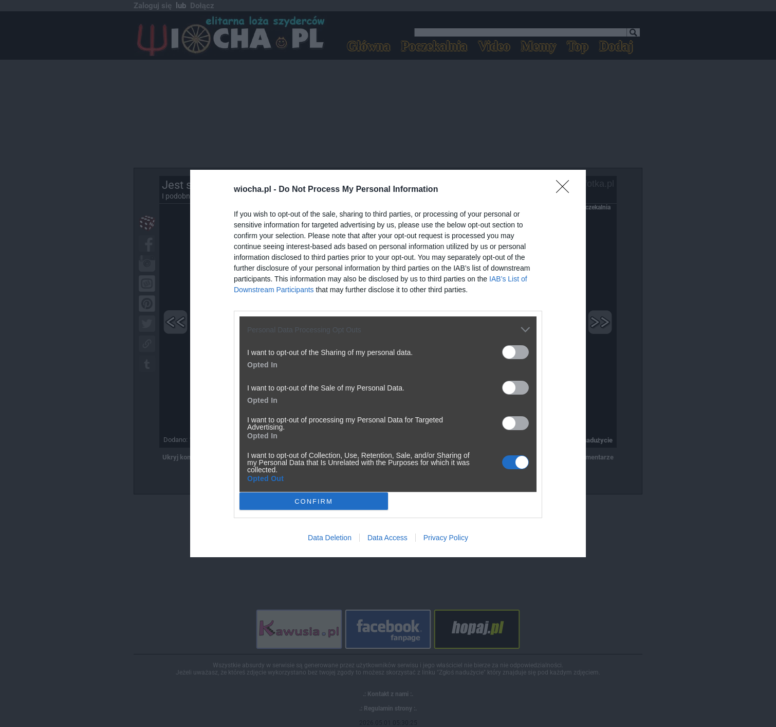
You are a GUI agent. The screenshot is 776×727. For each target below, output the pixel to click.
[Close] (566, 190)
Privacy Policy (445, 538)
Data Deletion (330, 538)
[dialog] (388, 363)
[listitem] (388, 329)
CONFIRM (313, 501)
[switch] (515, 352)
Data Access (387, 538)
